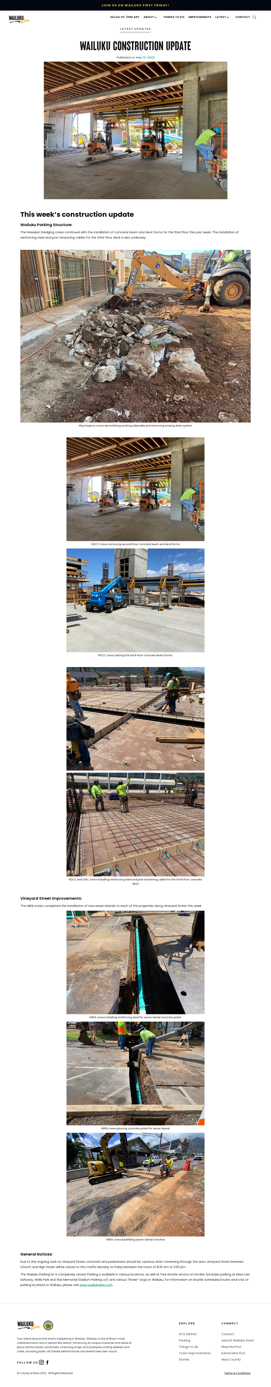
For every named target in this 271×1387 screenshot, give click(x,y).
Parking (184, 1340)
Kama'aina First (233, 1353)
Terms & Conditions (237, 1373)
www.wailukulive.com (95, 1285)
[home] (25, 19)
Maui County (231, 1359)
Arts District (188, 1334)
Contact (227, 1334)
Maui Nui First (231, 1347)
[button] (151, 17)
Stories (184, 1359)
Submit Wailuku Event (237, 1340)
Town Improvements (195, 1353)
